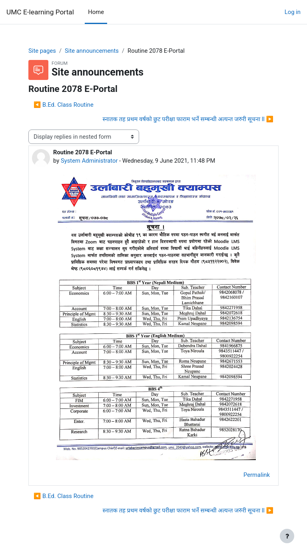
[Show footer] (287, 536)
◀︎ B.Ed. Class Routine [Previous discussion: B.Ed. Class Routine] (64, 104)
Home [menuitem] (96, 12)
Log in (293, 12)
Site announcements (92, 50)
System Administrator (89, 160)
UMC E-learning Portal (40, 12)
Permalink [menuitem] (256, 474)
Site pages (42, 50)
